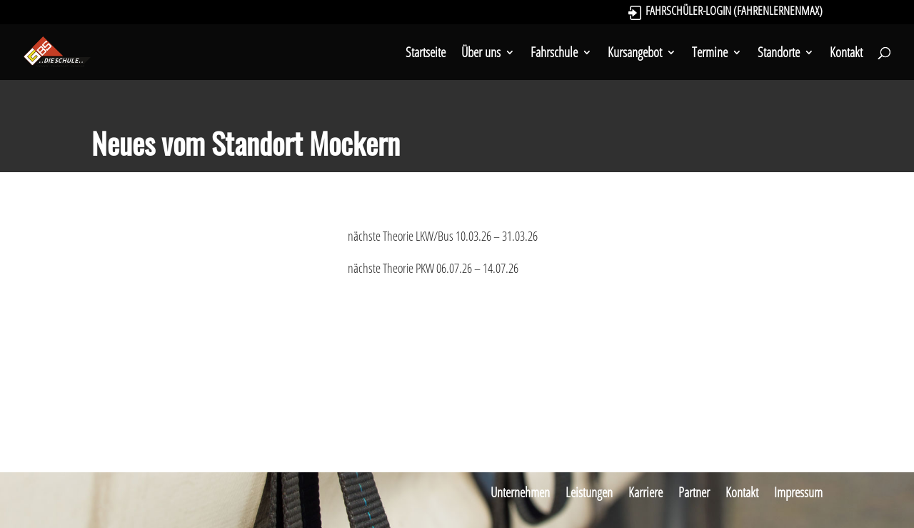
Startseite (426, 54)
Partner (694, 492)
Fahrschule (554, 54)
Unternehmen (520, 492)
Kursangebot (635, 54)
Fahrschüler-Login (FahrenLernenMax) (734, 12)
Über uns (481, 54)
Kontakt (846, 54)
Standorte (779, 54)
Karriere (645, 492)
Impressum (798, 492)
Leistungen (589, 492)
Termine (710, 54)
